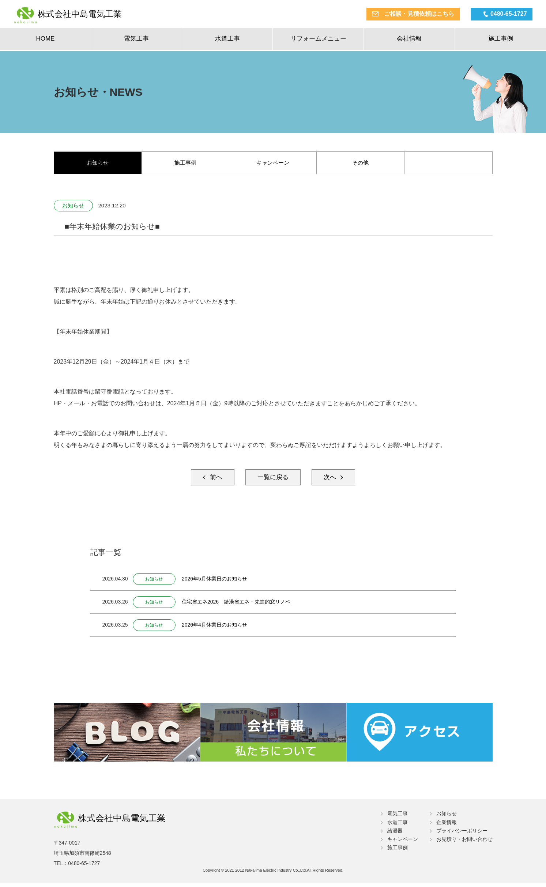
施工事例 (500, 40)
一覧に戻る (273, 479)
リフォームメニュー (318, 40)
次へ (335, 479)
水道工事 (227, 40)
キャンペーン (272, 163)
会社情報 (409, 40)
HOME (45, 40)
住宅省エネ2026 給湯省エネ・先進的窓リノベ (240, 604)
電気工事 (136, 40)
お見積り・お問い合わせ (464, 841)
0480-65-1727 (504, 14)
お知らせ (97, 163)
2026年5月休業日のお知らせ (218, 581)
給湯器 (395, 832)
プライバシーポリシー (461, 832)
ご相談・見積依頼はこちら (414, 14)
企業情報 (446, 824)
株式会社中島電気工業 (91, 15)
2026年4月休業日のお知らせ (218, 627)
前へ (210, 479)
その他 (360, 163)
